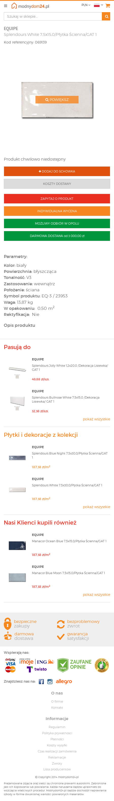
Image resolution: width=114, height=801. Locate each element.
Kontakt (57, 707)
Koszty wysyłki (57, 745)
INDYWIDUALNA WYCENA (57, 211)
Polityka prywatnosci (57, 733)
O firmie (57, 701)
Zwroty (57, 763)
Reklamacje (57, 757)
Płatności (57, 739)
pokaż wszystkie (96, 419)
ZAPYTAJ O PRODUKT (57, 199)
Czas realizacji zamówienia (57, 751)
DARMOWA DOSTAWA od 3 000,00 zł (57, 236)
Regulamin (57, 727)
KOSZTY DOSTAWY (57, 184)
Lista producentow (57, 769)
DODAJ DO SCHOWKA (57, 171)
